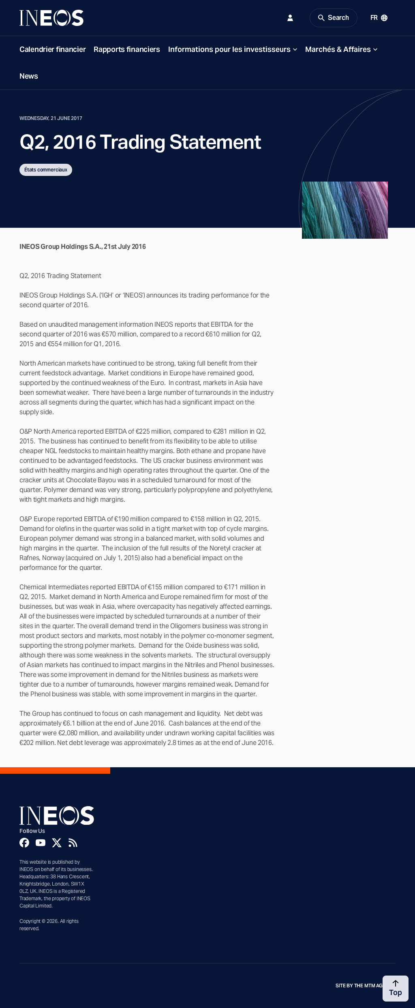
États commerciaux (45, 170)
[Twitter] (57, 842)
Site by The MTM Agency (366, 986)
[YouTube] (40, 842)
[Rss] (73, 842)
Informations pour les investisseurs (229, 49)
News (28, 76)
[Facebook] (24, 842)
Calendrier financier (52, 49)
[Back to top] (396, 989)
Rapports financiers (127, 49)
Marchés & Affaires (338, 49)
